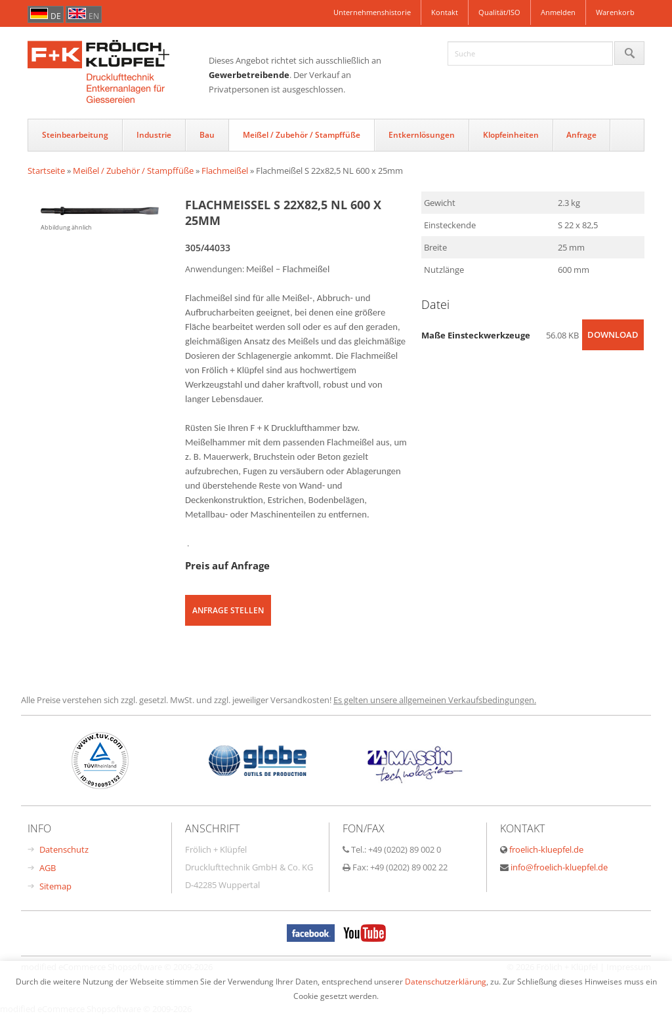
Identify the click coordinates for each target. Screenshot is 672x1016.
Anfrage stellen (228, 610)
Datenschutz (64, 849)
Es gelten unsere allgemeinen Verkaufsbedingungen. (434, 700)
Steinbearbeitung (75, 134)
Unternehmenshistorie (372, 12)
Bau (207, 134)
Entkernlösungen (421, 134)
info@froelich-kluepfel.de (559, 867)
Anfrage (581, 134)
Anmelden (558, 12)
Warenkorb (615, 12)
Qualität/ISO (499, 12)
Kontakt (444, 12)
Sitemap (55, 886)
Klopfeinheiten (511, 134)
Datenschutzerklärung (445, 981)
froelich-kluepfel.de (546, 849)
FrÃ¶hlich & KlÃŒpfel (118, 73)
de (56, 16)
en (94, 16)
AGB (47, 868)
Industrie (153, 134)
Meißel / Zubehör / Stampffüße (301, 134)
